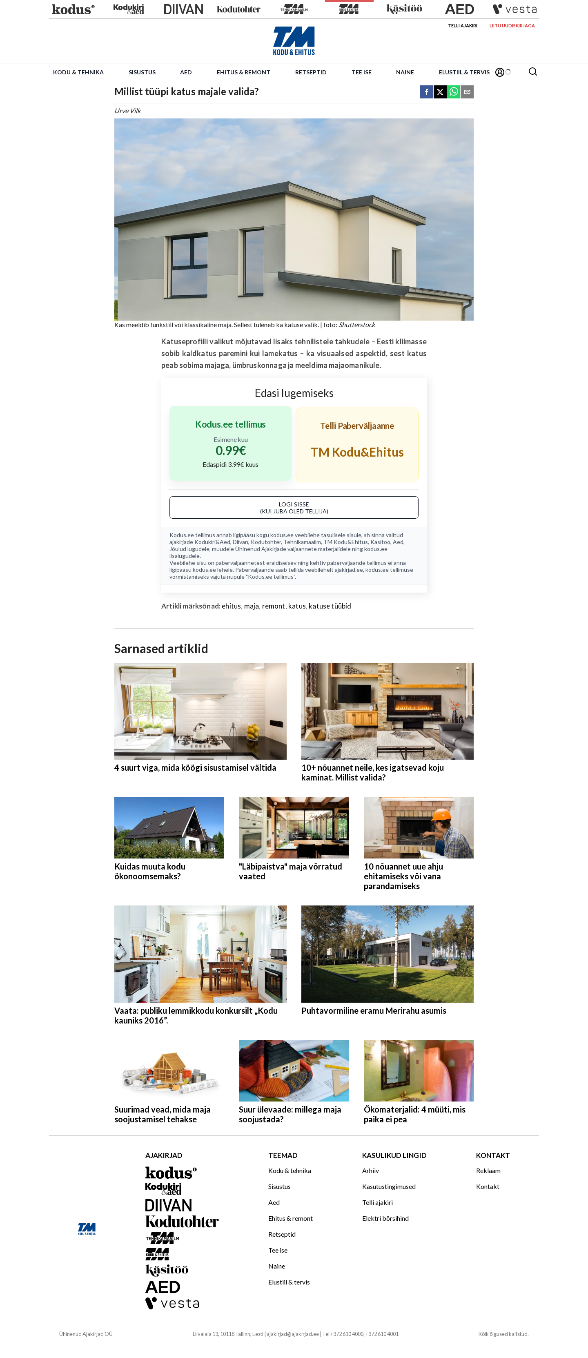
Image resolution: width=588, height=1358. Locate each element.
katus (297, 606)
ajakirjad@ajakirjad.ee (293, 1334)
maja (251, 606)
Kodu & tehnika (78, 72)
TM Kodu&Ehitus (345, 541)
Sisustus (142, 72)
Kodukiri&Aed (212, 541)
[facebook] (426, 92)
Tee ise (362, 72)
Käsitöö (380, 541)
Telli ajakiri (462, 25)
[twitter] (440, 92)
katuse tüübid (330, 606)
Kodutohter (266, 541)
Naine (405, 72)
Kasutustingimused (389, 1186)
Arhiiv (370, 1170)
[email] (467, 92)
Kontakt (487, 1186)
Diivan (240, 541)
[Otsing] (533, 72)
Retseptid (311, 72)
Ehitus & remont (243, 72)
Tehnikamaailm (302, 541)
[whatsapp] (453, 92)
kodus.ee (282, 534)
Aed (186, 72)
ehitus (231, 606)
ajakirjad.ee (349, 569)
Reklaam (488, 1170)
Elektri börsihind (385, 1218)
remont (273, 606)
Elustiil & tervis (464, 72)
